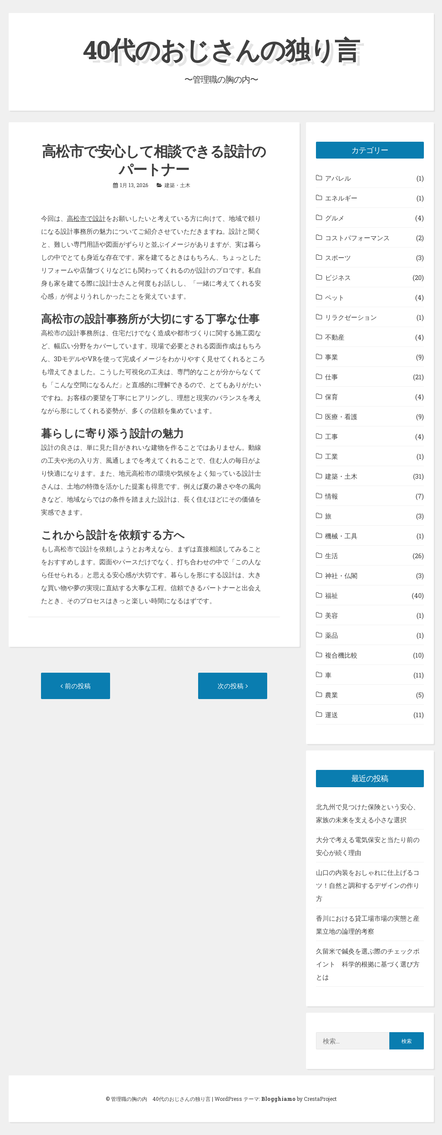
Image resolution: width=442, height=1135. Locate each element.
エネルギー (341, 198)
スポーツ (338, 257)
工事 (331, 436)
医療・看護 (341, 416)
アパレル (338, 178)
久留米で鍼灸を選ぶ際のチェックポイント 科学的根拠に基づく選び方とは (368, 964)
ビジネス (338, 277)
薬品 (331, 635)
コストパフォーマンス (357, 237)
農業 (331, 694)
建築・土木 (177, 184)
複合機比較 (341, 655)
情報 (331, 496)
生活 (331, 555)
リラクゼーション (351, 317)
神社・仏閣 (341, 575)
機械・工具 (341, 535)
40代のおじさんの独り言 (221, 49)
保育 (331, 396)
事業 (331, 357)
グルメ (334, 217)
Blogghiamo (278, 1098)
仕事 (331, 376)
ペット (334, 297)
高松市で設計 (86, 218)
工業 (331, 456)
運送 (331, 714)
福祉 (331, 595)
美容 (331, 615)
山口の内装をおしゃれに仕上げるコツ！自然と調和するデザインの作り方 (368, 885)
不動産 (334, 337)
